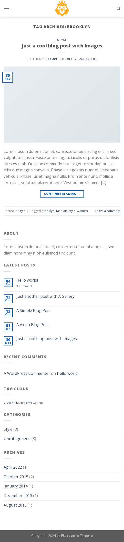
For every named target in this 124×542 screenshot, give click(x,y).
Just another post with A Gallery (45, 296)
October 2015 (16, 476)
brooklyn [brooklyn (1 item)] (9, 402)
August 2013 (15, 505)
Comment (24, 286)
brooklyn (47, 211)
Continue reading (62, 193)
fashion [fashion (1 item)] (20, 402)
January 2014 (16, 486)
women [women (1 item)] (38, 402)
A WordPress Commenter (27, 373)
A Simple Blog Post (33, 310)
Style (62, 40)
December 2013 (18, 495)
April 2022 (13, 467)
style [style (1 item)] (29, 402)
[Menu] (7, 8)
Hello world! (27, 280)
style (72, 211)
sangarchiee (87, 59)
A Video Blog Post (32, 324)
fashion (61, 211)
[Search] (118, 8)
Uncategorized (17, 438)
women (82, 211)
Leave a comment (107, 211)
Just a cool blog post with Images (62, 45)
